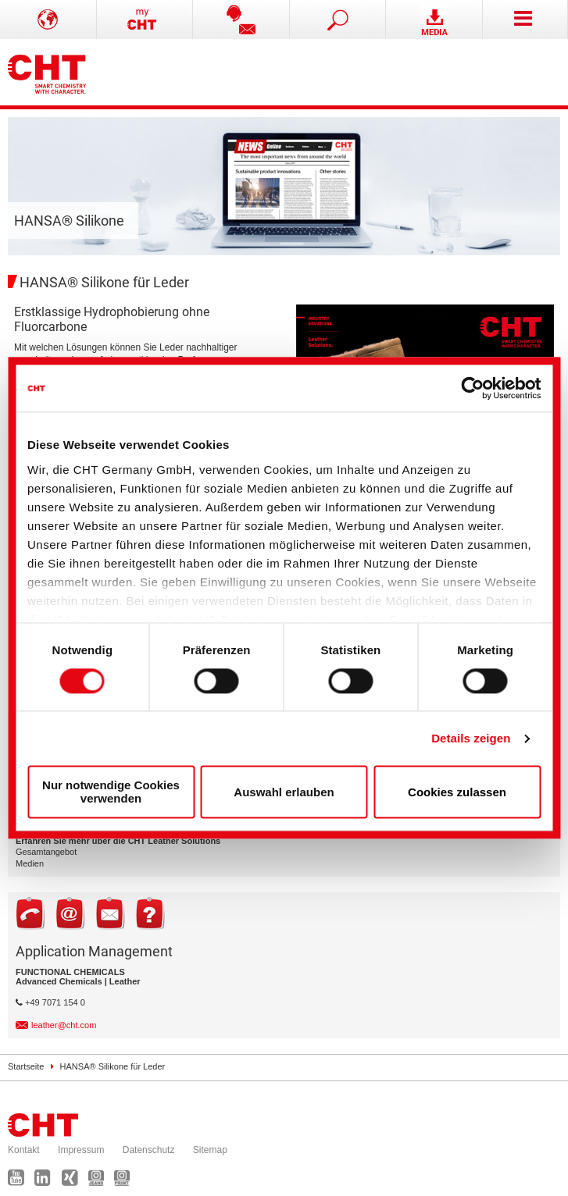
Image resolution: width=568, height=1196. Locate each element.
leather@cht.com (63, 1025)
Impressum (81, 1149)
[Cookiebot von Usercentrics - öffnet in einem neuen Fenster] (472, 388)
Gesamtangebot (46, 851)
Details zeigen (470, 738)
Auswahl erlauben (284, 792)
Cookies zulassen (457, 792)
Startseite (26, 1066)
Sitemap (210, 1149)
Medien (30, 863)
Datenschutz (149, 1149)
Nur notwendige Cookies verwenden (111, 792)
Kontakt (24, 1149)
